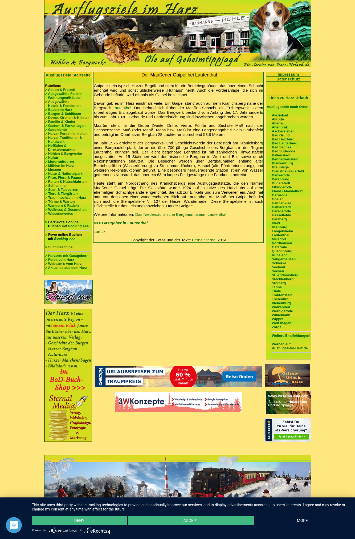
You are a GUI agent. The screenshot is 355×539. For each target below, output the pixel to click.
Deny (79, 520)
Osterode (279, 247)
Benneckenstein (285, 159)
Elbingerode (282, 187)
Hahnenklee (281, 203)
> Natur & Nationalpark (64, 174)
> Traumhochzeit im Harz (65, 198)
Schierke (279, 263)
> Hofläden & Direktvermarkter (60, 148)
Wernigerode (282, 311)
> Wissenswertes (59, 214)
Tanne (277, 287)
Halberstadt (281, 207)
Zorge (276, 327)
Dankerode (281, 175)
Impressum (288, 74)
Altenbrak (280, 127)
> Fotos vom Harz (59, 260)
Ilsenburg (280, 227)
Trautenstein (282, 295)
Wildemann (281, 315)
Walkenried (281, 307)
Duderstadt (281, 183)
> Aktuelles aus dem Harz (66, 268)
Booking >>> (78, 226)
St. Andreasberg (285, 275)
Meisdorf (279, 239)
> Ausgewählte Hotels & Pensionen (63, 104)
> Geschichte (56, 130)
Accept (190, 520)
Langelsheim (282, 231)
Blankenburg (282, 163)
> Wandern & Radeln (62, 206)
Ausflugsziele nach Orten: (288, 107)
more (302, 520)
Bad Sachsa (282, 147)
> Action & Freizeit (60, 90)
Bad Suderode (283, 151)
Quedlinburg (282, 251)
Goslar (277, 199)
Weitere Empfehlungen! (291, 336)
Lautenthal (122, 108)
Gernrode (280, 195)
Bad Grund (281, 135)
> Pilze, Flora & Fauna (63, 178)
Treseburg (280, 299)
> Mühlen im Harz (59, 166)
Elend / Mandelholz (287, 191)
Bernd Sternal (204, 240)
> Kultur (51, 158)
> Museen (53, 170)
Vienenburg (281, 303)
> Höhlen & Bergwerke (63, 154)
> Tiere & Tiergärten (61, 194)
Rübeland (280, 255)
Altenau (278, 123)
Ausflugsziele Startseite (68, 75)
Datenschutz (288, 79)
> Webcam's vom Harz (63, 264)
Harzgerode (281, 211)
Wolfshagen (281, 323)
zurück (99, 231)
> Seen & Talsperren (61, 190)
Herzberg (279, 219)
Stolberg (279, 283)
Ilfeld (276, 223)
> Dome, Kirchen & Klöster (67, 118)
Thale (276, 291)
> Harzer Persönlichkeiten (66, 134)
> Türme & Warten (60, 202)
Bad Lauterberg (284, 143)
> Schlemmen (56, 186)
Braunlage (280, 167)
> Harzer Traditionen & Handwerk (63, 140)
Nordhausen (282, 243)
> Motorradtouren (59, 162)
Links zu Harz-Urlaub (288, 97)
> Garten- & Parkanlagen (65, 126)
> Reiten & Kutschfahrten (66, 182)
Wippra (278, 319)
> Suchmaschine (59, 247)
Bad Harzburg (283, 139)
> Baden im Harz (58, 110)
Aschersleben (283, 131)
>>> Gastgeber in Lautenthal (121, 223)
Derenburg (280, 179)
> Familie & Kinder (60, 122)
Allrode (278, 119)
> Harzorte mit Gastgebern (67, 256)
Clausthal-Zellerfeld (288, 171)
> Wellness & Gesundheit (66, 210)
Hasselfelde (281, 215)
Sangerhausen (284, 259)
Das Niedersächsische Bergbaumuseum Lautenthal (180, 214)
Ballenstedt (281, 155)
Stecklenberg (283, 279)
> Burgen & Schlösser (63, 114)
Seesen (278, 271)
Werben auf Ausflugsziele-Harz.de (290, 346)
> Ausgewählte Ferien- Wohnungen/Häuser (64, 96)
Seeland (278, 267)
